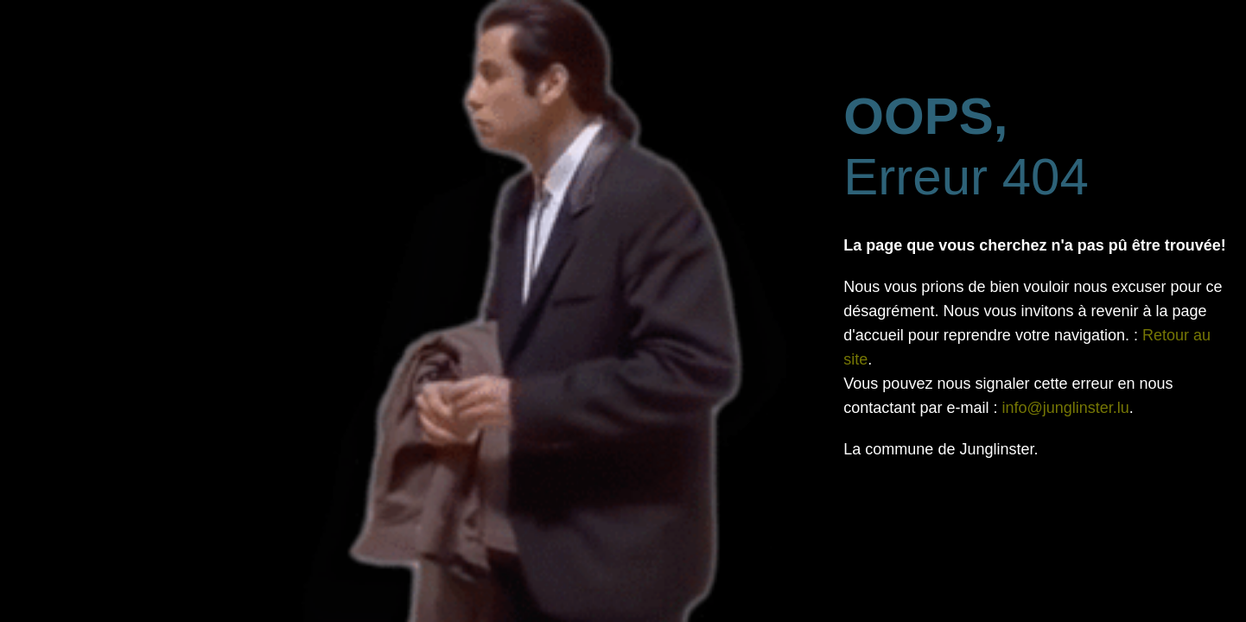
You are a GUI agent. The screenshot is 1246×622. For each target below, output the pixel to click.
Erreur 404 (965, 146)
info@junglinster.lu (1064, 407)
